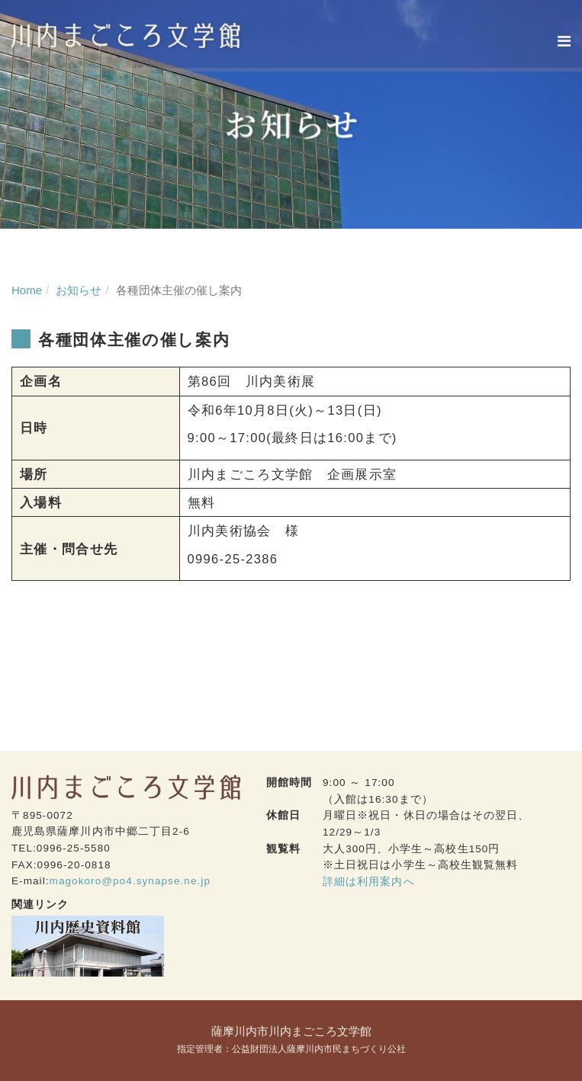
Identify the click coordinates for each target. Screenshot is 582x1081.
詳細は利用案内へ (369, 881)
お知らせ (78, 290)
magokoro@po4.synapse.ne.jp (130, 881)
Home (26, 290)
